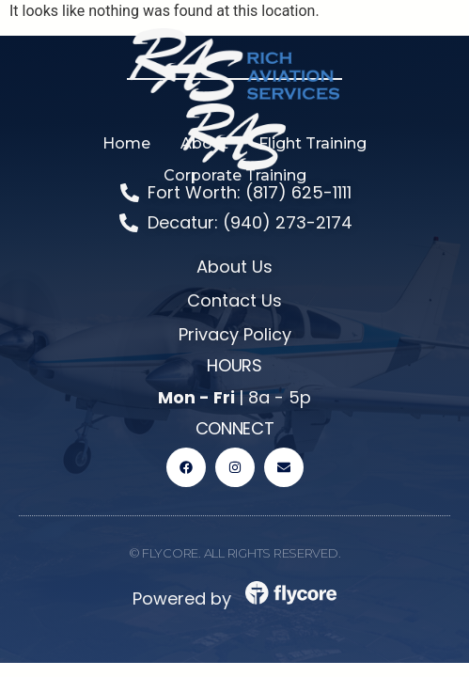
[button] (204, 144)
